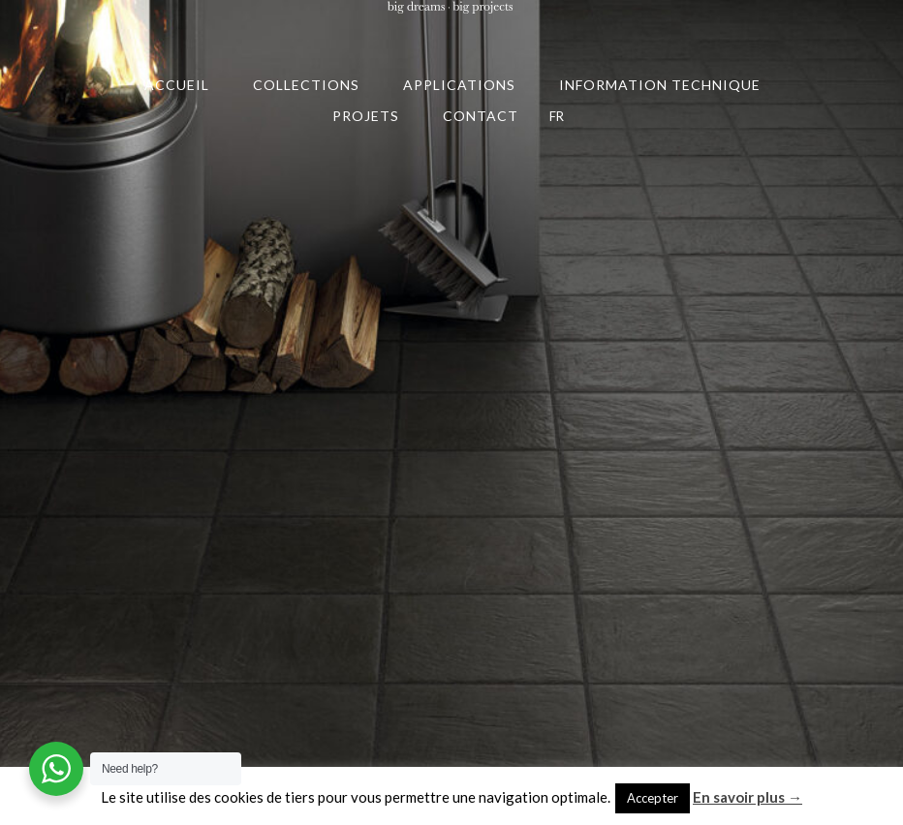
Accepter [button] (652, 798)
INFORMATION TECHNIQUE (660, 84)
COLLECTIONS (306, 84)
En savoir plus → (747, 797)
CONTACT (480, 115)
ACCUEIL (176, 84)
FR (556, 116)
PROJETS (365, 115)
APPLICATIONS (459, 84)
